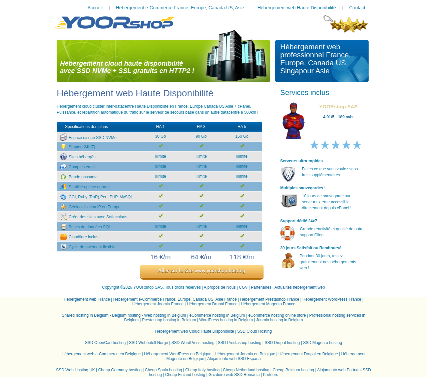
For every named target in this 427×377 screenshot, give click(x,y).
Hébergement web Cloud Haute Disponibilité (194, 331)
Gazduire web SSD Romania (234, 374)
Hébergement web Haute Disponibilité (297, 7)
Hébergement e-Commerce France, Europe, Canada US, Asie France (175, 299)
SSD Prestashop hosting (240, 342)
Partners (270, 374)
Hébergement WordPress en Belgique (177, 354)
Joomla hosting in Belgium (279, 320)
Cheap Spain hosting (163, 370)
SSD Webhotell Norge (148, 342)
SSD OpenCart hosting (105, 342)
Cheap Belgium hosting (293, 370)
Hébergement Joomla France (157, 304)
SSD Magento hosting (322, 342)
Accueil (94, 7)
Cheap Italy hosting (202, 370)
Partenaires (261, 287)
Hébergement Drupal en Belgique (308, 354)
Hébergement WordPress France (332, 299)
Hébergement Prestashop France (269, 299)
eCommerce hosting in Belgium (217, 315)
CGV (243, 287)
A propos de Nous (220, 287)
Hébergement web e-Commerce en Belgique (101, 354)
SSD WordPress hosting (193, 342)
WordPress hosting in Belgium (226, 320)
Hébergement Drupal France (212, 304)
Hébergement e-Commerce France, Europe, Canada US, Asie (180, 7)
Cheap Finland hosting (185, 374)
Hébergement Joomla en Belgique (245, 354)
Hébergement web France (87, 299)
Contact (357, 7)
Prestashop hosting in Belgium (169, 320)
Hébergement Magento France (268, 304)
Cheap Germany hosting (119, 370)
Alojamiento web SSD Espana (234, 358)
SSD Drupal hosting (282, 342)
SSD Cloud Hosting (254, 331)
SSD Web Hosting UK (75, 370)
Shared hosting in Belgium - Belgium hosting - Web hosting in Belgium (124, 315)
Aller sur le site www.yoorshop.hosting (202, 270)
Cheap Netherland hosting (246, 370)
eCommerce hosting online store (277, 315)
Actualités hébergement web (300, 287)
